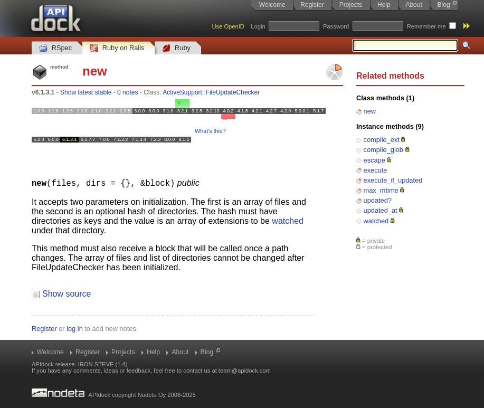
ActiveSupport (182, 92)
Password (336, 26)
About (413, 4)
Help (384, 4)
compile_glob (383, 150)
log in (75, 328)
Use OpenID (228, 26)
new (370, 111)
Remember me (426, 26)
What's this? (210, 131)
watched (376, 221)
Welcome (272, 4)
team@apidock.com (245, 370)
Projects (350, 4)
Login (258, 26)
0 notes (127, 92)
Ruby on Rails (117, 48)
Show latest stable (85, 92)
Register (312, 4)
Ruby (176, 48)
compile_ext (382, 140)
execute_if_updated (393, 180)
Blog (444, 4)
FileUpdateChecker (233, 92)
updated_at (380, 210)
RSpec (55, 48)
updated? (378, 200)
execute (375, 170)
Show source (66, 293)
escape (374, 160)
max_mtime (381, 190)
